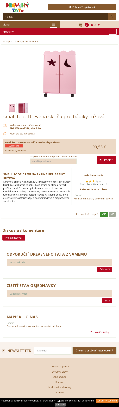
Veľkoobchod (59, 376)
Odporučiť (105, 269)
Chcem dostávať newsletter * (94, 350)
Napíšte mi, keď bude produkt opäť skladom (53, 156)
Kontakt (59, 382)
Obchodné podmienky (59, 387)
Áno (103, 214)
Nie (112, 214)
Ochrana (59, 392)
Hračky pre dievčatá (27, 41)
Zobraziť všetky (99, 332)
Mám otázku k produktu (22, 133)
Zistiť (107, 300)
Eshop (6, 41)
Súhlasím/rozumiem (107, 400)
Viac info (60, 404)
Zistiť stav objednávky (31, 285)
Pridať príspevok (13, 237)
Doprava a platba (59, 366)
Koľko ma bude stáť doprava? (25, 125)
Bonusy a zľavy (60, 371)
